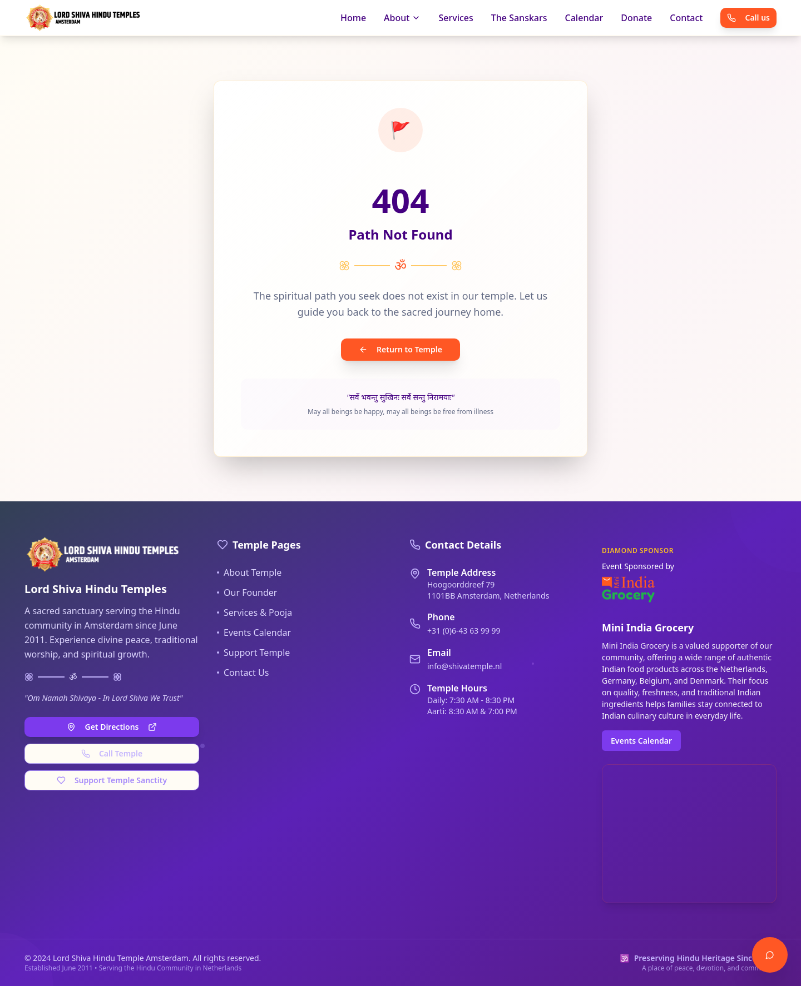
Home (353, 18)
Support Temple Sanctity (112, 780)
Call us (748, 17)
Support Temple (253, 652)
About (402, 18)
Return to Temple (400, 349)
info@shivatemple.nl (464, 666)
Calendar (584, 18)
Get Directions (111, 726)
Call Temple (111, 753)
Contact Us (243, 672)
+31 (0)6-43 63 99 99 (464, 630)
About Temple (249, 572)
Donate (636, 18)
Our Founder (247, 592)
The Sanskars (519, 18)
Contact (686, 18)
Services (455, 18)
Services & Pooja (254, 612)
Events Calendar (254, 632)
